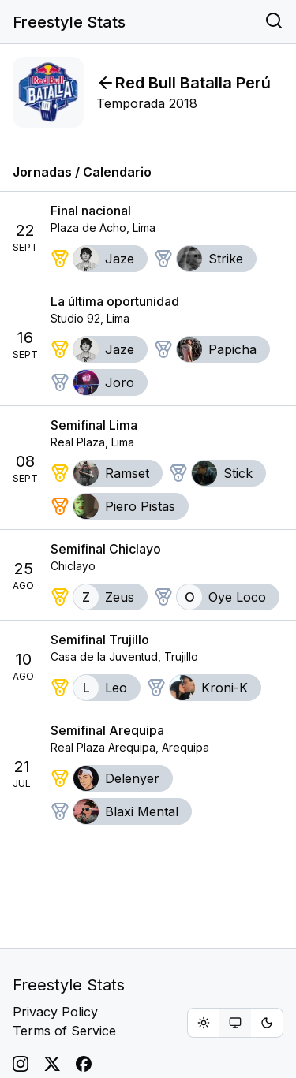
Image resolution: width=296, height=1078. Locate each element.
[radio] (203, 1023)
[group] (235, 1023)
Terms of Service (64, 1031)
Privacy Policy (55, 1012)
